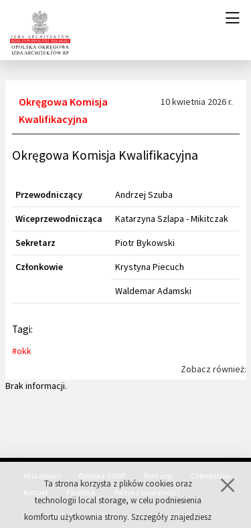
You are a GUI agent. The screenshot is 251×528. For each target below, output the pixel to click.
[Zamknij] (228, 491)
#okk (21, 351)
